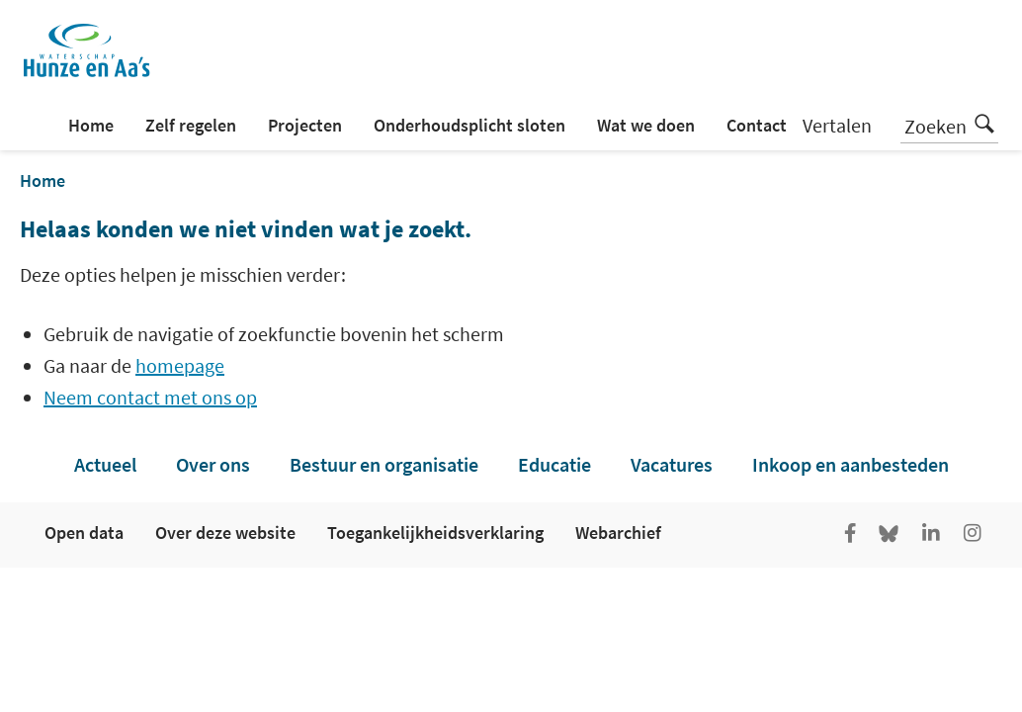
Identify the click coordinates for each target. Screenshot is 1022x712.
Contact (756, 125)
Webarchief (618, 532)
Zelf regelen (190, 125)
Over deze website (225, 532)
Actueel (105, 464)
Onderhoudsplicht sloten (469, 125)
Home (91, 125)
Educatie (554, 464)
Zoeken (949, 123)
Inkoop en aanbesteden (850, 464)
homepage (179, 365)
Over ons (213, 464)
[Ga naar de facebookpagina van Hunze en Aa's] (850, 535)
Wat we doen (646, 125)
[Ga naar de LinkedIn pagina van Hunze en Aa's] (931, 535)
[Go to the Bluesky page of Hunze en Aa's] (890, 535)
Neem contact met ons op (150, 397)
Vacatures (672, 464)
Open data (84, 532)
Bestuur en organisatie (384, 464)
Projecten (305, 125)
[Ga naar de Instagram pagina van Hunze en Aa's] (972, 535)
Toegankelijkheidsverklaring (435, 532)
